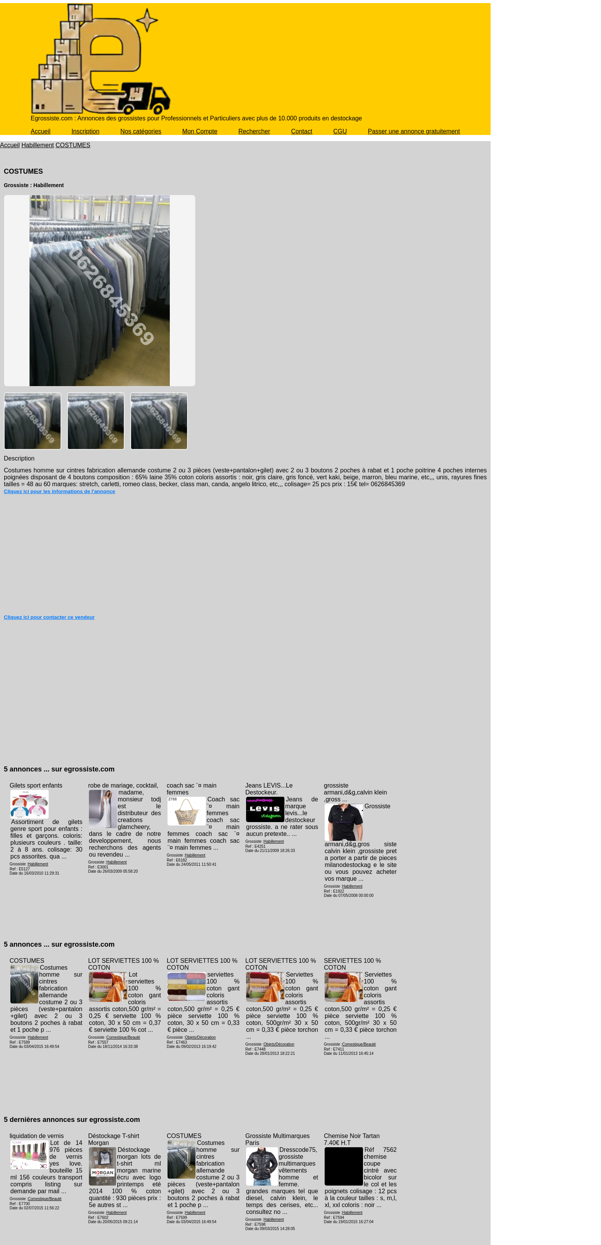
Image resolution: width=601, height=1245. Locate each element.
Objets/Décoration (200, 1037)
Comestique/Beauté (123, 1037)
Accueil (41, 131)
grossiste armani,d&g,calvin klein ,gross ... (355, 792)
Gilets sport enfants (36, 785)
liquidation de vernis (37, 1136)
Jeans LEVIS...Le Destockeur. (269, 789)
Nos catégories (140, 131)
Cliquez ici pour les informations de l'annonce (59, 491)
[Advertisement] (245, 556)
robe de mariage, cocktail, (123, 785)
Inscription (85, 131)
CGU (340, 131)
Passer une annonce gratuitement (414, 131)
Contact (301, 131)
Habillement (37, 145)
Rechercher (254, 131)
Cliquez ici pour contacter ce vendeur (49, 617)
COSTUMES (73, 145)
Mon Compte (200, 131)
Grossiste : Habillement (34, 185)
